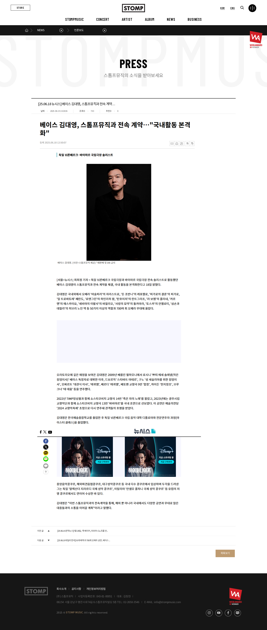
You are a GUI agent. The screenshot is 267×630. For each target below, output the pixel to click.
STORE (20, 7)
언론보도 (79, 30)
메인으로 (27, 30)
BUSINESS (195, 19)
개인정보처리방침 (96, 589)
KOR (222, 8)
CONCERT (102, 19)
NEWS (171, 19)
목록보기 (225, 553)
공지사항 (76, 589)
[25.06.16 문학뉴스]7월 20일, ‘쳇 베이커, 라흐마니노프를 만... (82, 531)
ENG (232, 8)
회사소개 (61, 589)
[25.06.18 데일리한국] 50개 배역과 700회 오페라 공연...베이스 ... (83, 540)
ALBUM (149, 19)
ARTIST (127, 19)
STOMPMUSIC (74, 19)
